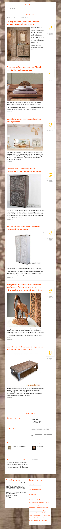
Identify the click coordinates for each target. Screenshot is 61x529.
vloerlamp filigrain (32, 522)
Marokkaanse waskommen (44, 507)
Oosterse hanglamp (42, 510)
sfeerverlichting (43, 517)
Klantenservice (32, 491)
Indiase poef (37, 505)
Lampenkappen (40, 446)
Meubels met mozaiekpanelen (19, 446)
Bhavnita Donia (38, 434)
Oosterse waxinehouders (34, 515)
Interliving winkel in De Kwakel (35, 489)
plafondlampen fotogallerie (44, 515)
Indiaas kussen (32, 505)
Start (8, 17)
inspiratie (51, 34)
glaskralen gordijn (39, 502)
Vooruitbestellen (32, 494)
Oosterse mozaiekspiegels (41, 512)
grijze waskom (46, 502)
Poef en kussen (37, 517)
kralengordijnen (43, 505)
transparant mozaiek (38, 520)
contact (30, 486)
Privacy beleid (31, 484)
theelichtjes (31, 520)
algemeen (51, 33)
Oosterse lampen (32, 512)
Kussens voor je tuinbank (34, 507)
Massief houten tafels (33, 510)
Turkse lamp (44, 520)
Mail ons (14, 464)
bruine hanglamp (32, 502)
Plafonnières (31, 517)
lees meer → (10, 111)
